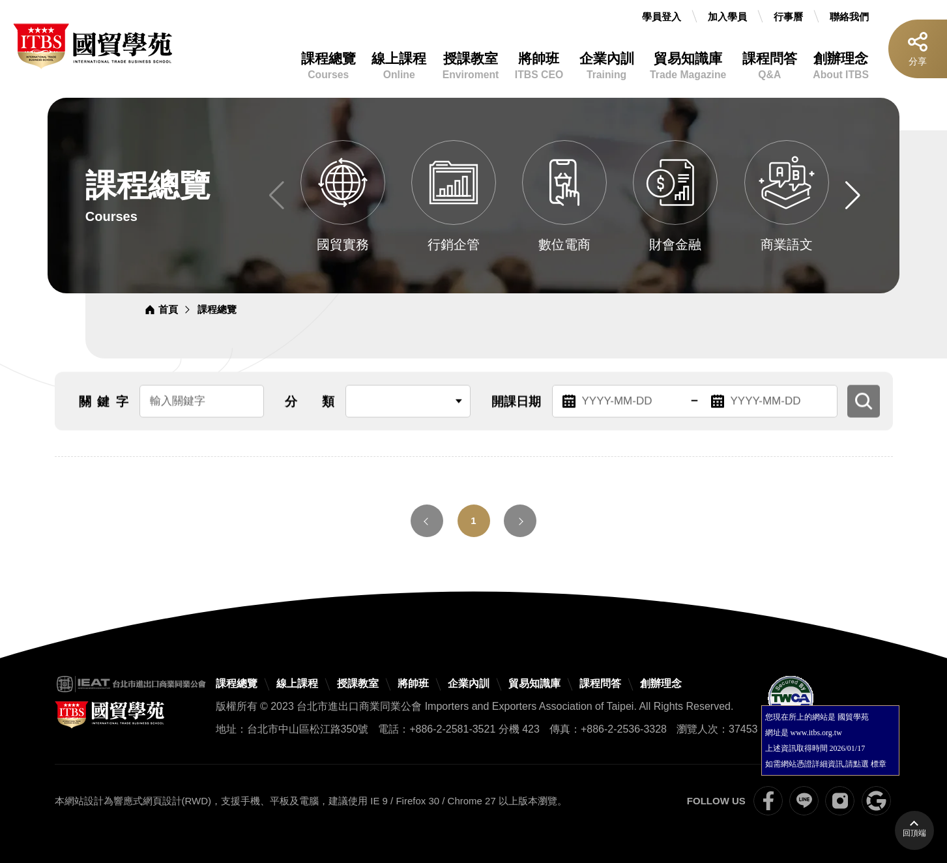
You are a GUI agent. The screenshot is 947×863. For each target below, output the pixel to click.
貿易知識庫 (688, 66)
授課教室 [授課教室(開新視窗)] (358, 683)
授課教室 (471, 66)
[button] (853, 195)
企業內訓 (606, 66)
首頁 (168, 309)
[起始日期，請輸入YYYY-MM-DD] (620, 405)
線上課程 (399, 66)
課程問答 (769, 66)
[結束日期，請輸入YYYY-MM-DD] (769, 405)
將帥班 (539, 66)
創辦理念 (841, 66)
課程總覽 (328, 66)
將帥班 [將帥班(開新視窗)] (413, 683)
